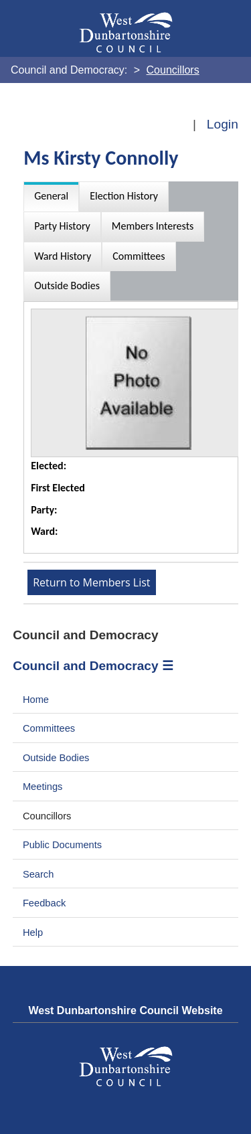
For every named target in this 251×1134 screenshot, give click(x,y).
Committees (49, 728)
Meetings (43, 786)
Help (33, 932)
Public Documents (62, 844)
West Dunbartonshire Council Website (125, 1010)
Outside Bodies (56, 757)
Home (36, 699)
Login (222, 124)
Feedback (44, 903)
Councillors (47, 816)
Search (38, 874)
